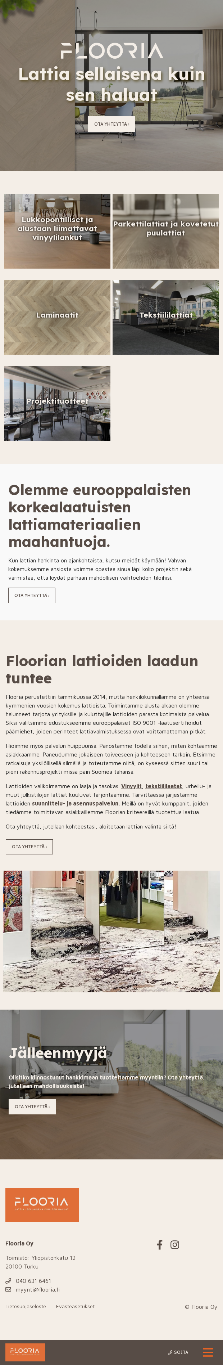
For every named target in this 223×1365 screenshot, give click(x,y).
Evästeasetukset (75, 1306)
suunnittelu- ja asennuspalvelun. (76, 803)
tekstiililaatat (163, 786)
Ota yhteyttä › (111, 124)
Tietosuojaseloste (25, 1306)
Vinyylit (131, 786)
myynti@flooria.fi (32, 1289)
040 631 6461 (28, 1281)
